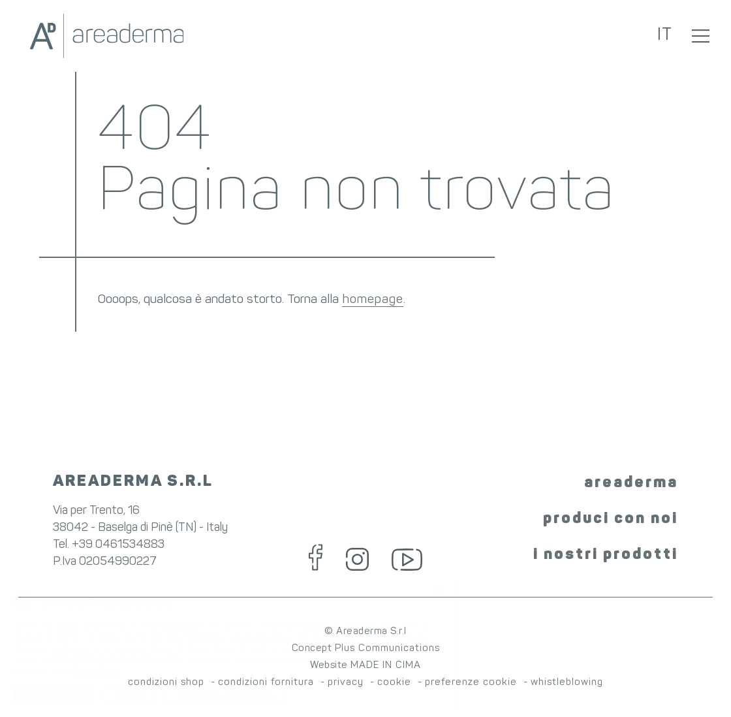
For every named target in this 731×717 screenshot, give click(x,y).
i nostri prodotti (605, 555)
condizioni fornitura (266, 683)
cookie (394, 683)
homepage (372, 300)
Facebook (316, 557)
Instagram (357, 559)
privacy (346, 683)
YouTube (407, 559)
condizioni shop (166, 683)
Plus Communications (387, 649)
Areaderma (106, 35)
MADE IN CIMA (385, 666)
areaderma (631, 483)
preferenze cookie (471, 683)
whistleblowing (567, 683)
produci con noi (610, 519)
